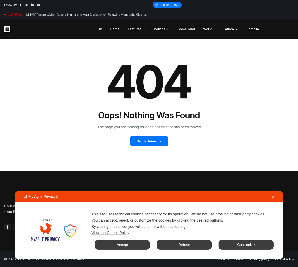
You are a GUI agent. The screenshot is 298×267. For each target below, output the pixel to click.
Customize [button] (246, 245)
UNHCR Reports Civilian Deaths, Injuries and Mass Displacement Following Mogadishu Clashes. (86, 14)
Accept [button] (122, 245)
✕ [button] (273, 197)
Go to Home (149, 141)
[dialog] (149, 225)
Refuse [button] (184, 245)
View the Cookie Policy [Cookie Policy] (110, 233)
